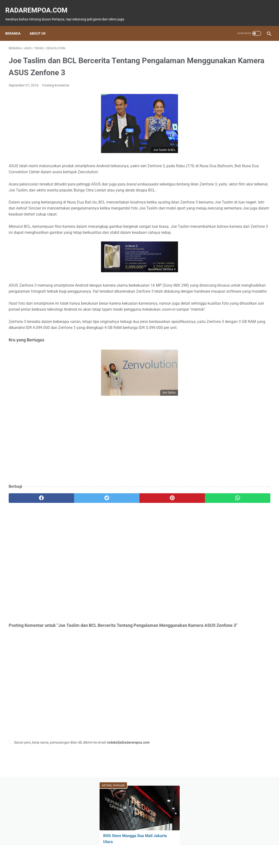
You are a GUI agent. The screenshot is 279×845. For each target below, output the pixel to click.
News (212, 202)
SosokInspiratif (218, 239)
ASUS (211, 212)
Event (260, 202)
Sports (236, 221)
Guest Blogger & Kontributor (135, 827)
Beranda (16, 25)
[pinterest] (118, 542)
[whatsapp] (162, 542)
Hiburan (235, 212)
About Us (41, 25)
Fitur (236, 193)
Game (212, 193)
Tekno (236, 202)
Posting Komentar (56, 92)
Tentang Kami (171, 827)
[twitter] (74, 542)
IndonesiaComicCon (222, 230)
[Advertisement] (96, 488)
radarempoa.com (40, 5)
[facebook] (30, 542)
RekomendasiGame (220, 257)
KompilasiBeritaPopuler (223, 248)
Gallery (256, 230)
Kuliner (212, 221)
